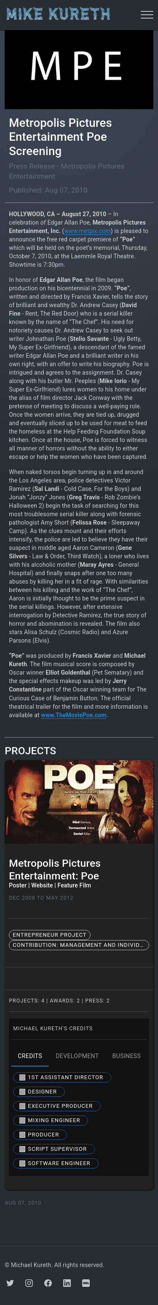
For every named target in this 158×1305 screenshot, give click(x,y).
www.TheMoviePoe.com (73, 715)
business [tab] (127, 1056)
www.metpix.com (87, 231)
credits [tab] (30, 1056)
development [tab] (77, 1056)
